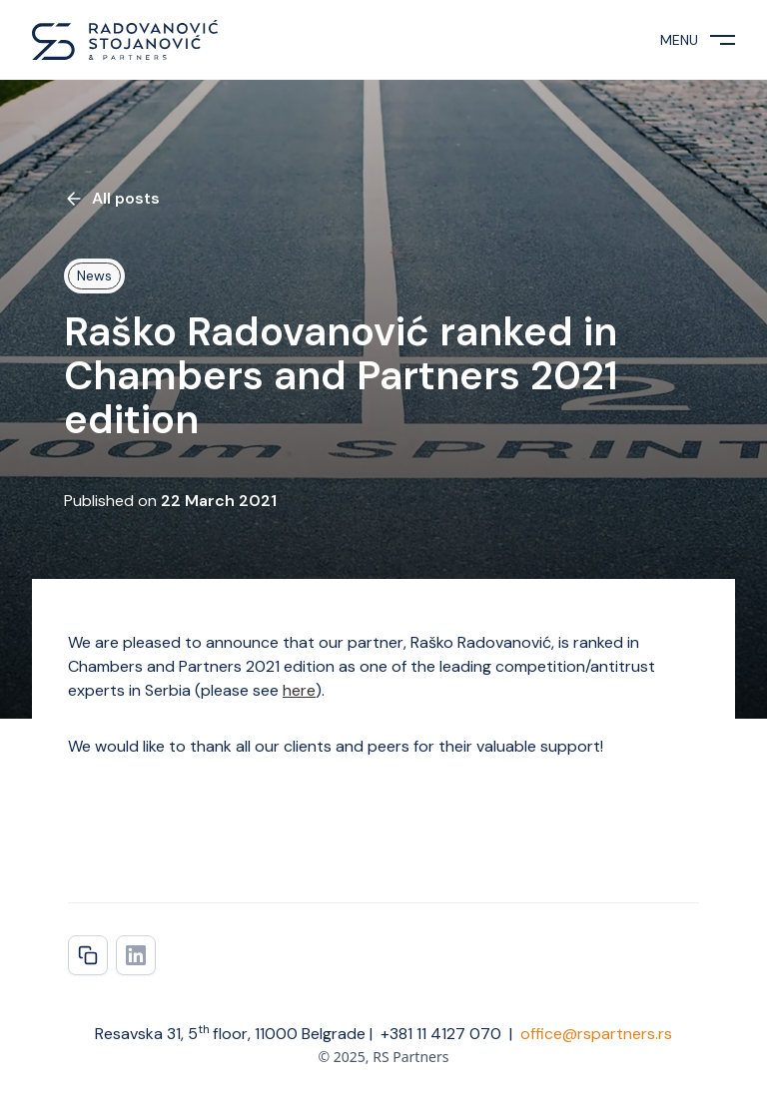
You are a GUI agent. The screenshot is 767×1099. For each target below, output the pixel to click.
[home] (125, 40)
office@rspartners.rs (596, 1033)
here (299, 690)
